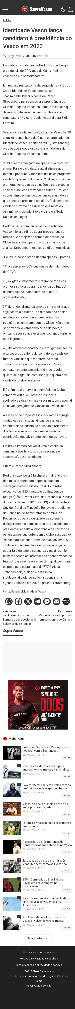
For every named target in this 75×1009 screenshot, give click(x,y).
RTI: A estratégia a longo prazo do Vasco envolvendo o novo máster (44, 919)
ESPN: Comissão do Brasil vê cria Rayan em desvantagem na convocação (43, 883)
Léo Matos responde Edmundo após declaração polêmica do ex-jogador (20, 617)
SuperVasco (13, 631)
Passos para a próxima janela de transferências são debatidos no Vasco (47, 843)
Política (7, 20)
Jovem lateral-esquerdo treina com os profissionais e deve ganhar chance (47, 786)
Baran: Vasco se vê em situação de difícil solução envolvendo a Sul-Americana (44, 902)
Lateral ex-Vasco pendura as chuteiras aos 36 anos (47, 824)
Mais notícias (37, 938)
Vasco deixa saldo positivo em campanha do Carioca (55, 615)
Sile (49, 985)
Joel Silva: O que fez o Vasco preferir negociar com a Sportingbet (46, 749)
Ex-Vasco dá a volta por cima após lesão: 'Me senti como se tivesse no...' (46, 862)
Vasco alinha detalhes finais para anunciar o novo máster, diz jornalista (46, 768)
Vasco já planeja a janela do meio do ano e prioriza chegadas (45, 805)
